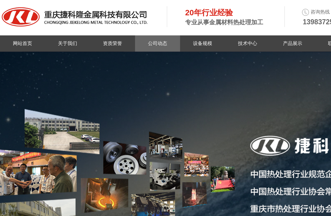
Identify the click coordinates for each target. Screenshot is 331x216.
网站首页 (22, 43)
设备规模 (202, 43)
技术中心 (247, 43)
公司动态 (157, 43)
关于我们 (67, 43)
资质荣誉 (112, 43)
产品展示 (292, 43)
